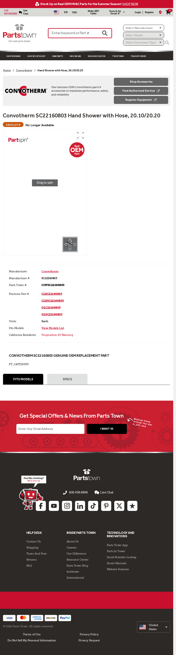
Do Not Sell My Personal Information (31, 640)
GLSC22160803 (51, 314)
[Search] (167, 43)
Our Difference (76, 553)
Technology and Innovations (120, 534)
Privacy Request (89, 640)
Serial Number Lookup (121, 556)
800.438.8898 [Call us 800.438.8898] (78, 493)
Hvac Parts (57, 56)
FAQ (29, 565)
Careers (72, 547)
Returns (31, 559)
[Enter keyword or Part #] (73, 33)
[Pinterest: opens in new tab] (106, 505)
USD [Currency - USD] (74, 12)
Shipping (32, 547)
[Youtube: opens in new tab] (54, 505)
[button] (80, 135)
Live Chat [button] (103, 493)
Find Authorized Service (141, 90)
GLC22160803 (51, 307)
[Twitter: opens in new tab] (119, 505)
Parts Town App (117, 544)
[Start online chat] (31, 493)
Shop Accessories (141, 81)
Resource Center (96, 56)
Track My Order (138, 56)
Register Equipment (141, 99)
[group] (44, 182)
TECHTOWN (118, 56)
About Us (73, 541)
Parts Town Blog (77, 565)
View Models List (52, 328)
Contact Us (33, 541)
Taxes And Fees (36, 553)
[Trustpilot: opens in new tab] (132, 505)
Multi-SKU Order (93, 12)
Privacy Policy (89, 634)
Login (138, 12)
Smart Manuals (117, 562)
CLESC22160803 (52, 300)
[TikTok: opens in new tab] (93, 505)
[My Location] (160, 12)
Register (149, 12)
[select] (153, 626)
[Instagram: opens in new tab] (67, 505)
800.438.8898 (10, 13)
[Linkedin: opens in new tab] (80, 505)
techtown (73, 571)
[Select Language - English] (66, 12)
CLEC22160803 (51, 294)
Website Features (118, 568)
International (75, 577)
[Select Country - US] (56, 12)
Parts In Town (116, 550)
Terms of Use (31, 634)
